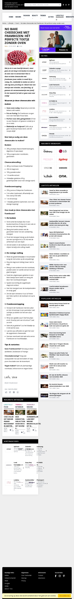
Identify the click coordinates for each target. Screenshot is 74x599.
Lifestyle (60, 17)
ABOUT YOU (9, 589)
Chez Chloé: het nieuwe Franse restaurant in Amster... (9, 421)
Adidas (7, 575)
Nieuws (18, 17)
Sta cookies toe (64, 596)
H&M (6, 581)
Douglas (7, 583)
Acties (51, 17)
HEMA (6, 586)
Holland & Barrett (10, 578)
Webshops (70, 17)
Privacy (23, 581)
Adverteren (41, 578)
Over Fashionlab (26, 575)
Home (11, 17)
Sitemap (23, 578)
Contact (40, 575)
